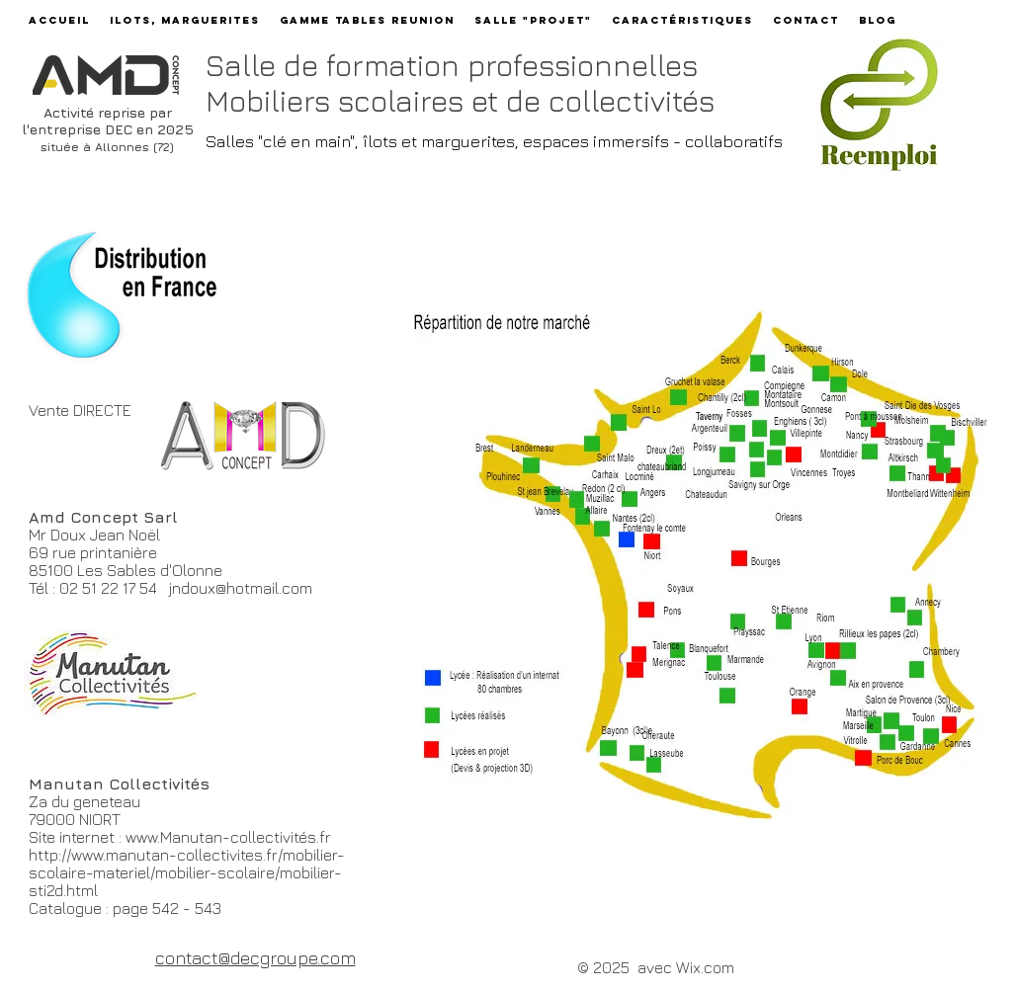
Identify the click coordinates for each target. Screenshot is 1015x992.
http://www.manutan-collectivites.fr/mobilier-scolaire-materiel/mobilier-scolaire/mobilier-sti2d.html (187, 872)
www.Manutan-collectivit (212, 837)
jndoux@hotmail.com (240, 588)
